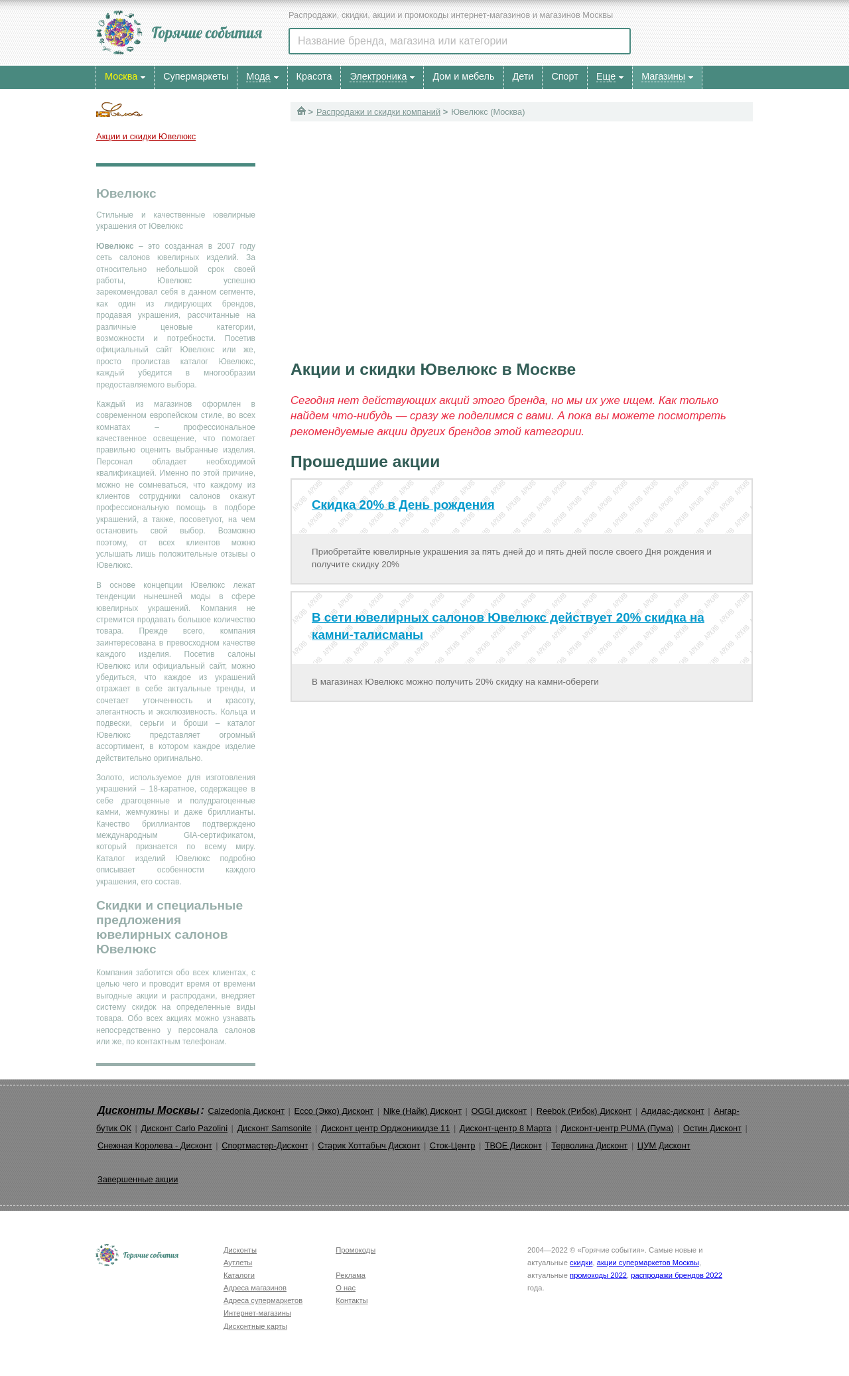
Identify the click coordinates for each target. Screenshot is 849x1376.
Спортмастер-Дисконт (265, 1145)
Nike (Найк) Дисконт (422, 1111)
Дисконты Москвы (149, 1110)
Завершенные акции (138, 1179)
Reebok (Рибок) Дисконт (584, 1111)
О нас (346, 1288)
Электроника (378, 76)
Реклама (350, 1275)
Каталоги (239, 1275)
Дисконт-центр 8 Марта (505, 1128)
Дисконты (240, 1250)
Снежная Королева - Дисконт (155, 1145)
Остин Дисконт (712, 1128)
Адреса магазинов (255, 1288)
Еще (606, 76)
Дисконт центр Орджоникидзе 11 (385, 1128)
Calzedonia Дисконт (246, 1111)
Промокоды (355, 1250)
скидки (581, 1263)
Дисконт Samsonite (274, 1128)
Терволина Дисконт (589, 1145)
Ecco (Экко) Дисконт (333, 1111)
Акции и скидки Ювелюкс (146, 136)
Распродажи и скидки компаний (378, 112)
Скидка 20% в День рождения (403, 505)
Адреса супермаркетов (263, 1300)
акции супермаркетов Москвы (648, 1263)
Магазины (663, 76)
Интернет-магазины (257, 1313)
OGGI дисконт (499, 1111)
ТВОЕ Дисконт (513, 1145)
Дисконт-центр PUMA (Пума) (617, 1128)
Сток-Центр (453, 1145)
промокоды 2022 (598, 1275)
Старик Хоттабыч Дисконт (369, 1145)
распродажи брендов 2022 (676, 1275)
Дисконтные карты (255, 1326)
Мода (258, 76)
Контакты (351, 1300)
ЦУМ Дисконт (663, 1145)
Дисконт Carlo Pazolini (184, 1128)
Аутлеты (238, 1263)
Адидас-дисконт (672, 1111)
